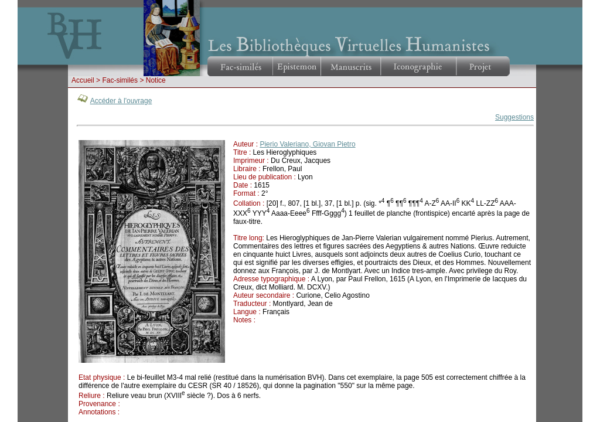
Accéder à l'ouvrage (121, 101)
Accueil (82, 80)
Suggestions (514, 117)
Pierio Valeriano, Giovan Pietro (307, 144)
